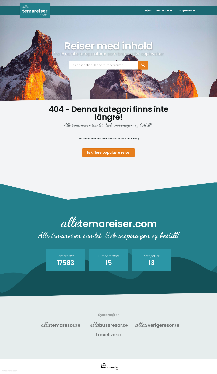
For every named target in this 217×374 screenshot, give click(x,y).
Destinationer (164, 10)
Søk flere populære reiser (108, 152)
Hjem (148, 10)
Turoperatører (186, 10)
